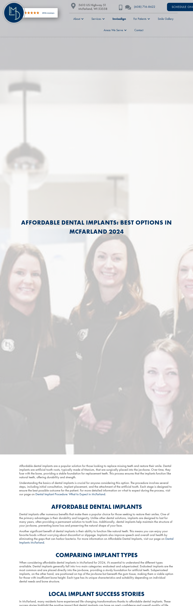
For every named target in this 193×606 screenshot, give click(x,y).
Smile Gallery (165, 19)
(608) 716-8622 (144, 7)
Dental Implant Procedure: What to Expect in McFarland (70, 494)
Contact (138, 30)
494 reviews (48, 13)
